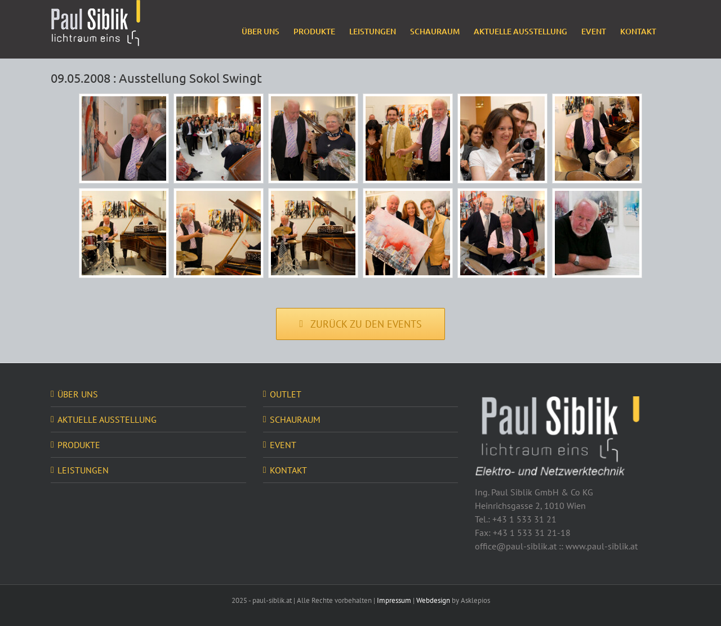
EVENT (283, 444)
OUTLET (285, 394)
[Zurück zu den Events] (360, 324)
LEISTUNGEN (83, 470)
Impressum (394, 600)
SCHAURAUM (295, 419)
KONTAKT (288, 470)
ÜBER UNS (77, 394)
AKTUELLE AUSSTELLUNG (107, 419)
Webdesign (433, 600)
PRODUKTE (78, 444)
